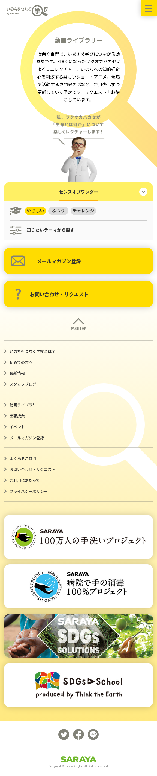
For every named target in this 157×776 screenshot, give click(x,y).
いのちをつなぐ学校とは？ (32, 351)
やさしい (35, 210)
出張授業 (17, 415)
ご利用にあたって (25, 480)
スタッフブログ (23, 384)
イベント (17, 426)
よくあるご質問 (23, 458)
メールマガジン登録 (46, 261)
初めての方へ (21, 362)
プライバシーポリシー (29, 491)
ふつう (58, 210)
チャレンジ (84, 210)
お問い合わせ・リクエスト (51, 294)
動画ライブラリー (25, 405)
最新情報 (17, 373)
